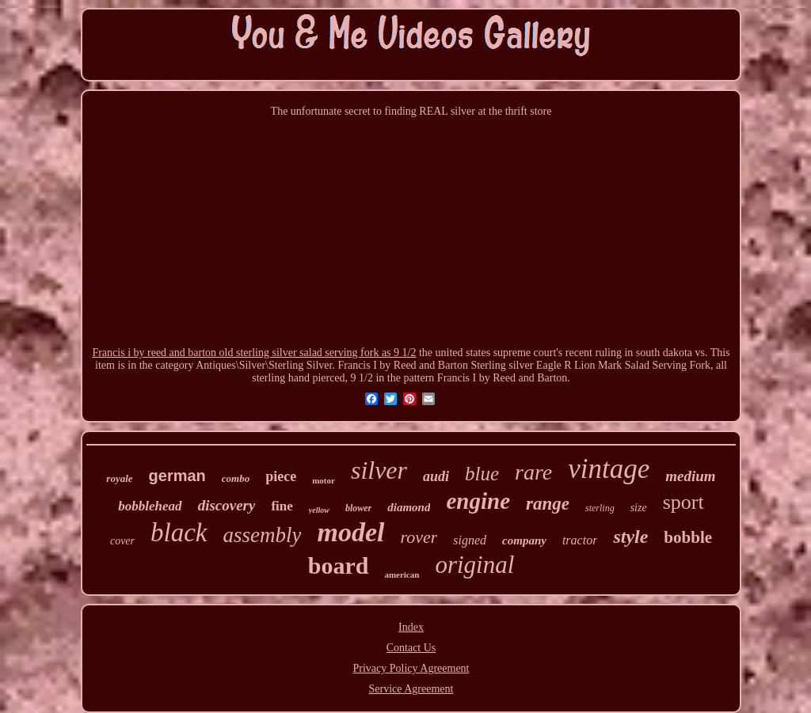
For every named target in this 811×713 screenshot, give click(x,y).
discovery (227, 505)
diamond (408, 507)
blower (358, 508)
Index (411, 627)
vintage (608, 468)
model (350, 532)
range (547, 504)
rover (418, 537)
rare (533, 472)
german (177, 475)
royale (119, 478)
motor (323, 480)
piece (280, 476)
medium (690, 476)
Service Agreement (411, 689)
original (474, 564)
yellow (319, 510)
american (401, 574)
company (524, 540)
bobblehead (149, 506)
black (178, 532)
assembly (262, 535)
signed (469, 540)
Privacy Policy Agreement (411, 668)
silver (379, 470)
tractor (579, 540)
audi (436, 476)
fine (281, 506)
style (630, 536)
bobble (688, 537)
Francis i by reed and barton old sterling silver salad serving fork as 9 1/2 (254, 352)
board (338, 565)
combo (235, 478)
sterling (600, 508)
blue (482, 473)
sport (683, 502)
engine (478, 501)
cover (122, 541)
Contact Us (411, 648)
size (638, 508)
